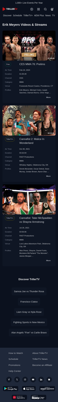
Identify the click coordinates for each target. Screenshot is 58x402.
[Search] (45, 9)
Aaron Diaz (42, 172)
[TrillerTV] (9, 9)
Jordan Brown (31, 172)
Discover (7, 15)
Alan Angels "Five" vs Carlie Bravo (29, 332)
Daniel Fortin (41, 250)
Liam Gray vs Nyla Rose (29, 312)
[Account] (52, 9)
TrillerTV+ (28, 15)
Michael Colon (35, 90)
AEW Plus (39, 15)
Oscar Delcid (39, 169)
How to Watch (16, 353)
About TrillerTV (40, 353)
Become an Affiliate (42, 365)
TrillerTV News (39, 359)
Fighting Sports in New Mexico (29, 322)
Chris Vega (44, 93)
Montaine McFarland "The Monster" (33, 253)
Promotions (14, 365)
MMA (21, 82)
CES (21, 78)
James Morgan (25, 256)
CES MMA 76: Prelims (32, 64)
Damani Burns (33, 93)
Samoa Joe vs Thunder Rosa (29, 291)
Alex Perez (23, 250)
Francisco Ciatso (29, 301)
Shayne (32, 250)
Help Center (15, 371)
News (48, 15)
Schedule (17, 15)
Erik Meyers (24, 90)
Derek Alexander (26, 169)
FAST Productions (26, 157)
